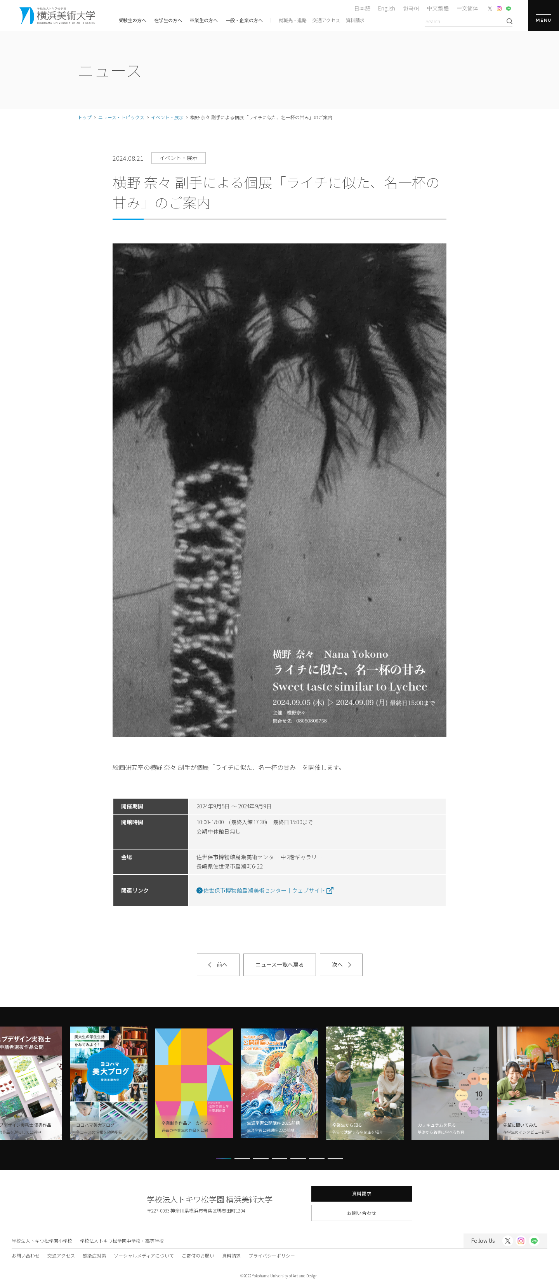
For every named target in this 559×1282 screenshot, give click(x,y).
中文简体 (467, 8)
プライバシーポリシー (271, 1255)
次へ (337, 964)
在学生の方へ (168, 20)
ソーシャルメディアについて (144, 1255)
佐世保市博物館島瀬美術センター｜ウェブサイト (264, 890)
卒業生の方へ (204, 20)
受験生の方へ (132, 20)
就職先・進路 (293, 20)
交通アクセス (326, 20)
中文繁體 (438, 8)
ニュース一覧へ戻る (279, 964)
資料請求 (355, 20)
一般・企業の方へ (244, 20)
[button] (223, 1158)
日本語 (362, 8)
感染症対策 (94, 1255)
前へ (222, 964)
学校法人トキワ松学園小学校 (42, 1240)
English (386, 8)
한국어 (411, 8)
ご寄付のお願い (198, 1255)
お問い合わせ (362, 1212)
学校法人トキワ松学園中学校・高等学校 (122, 1240)
